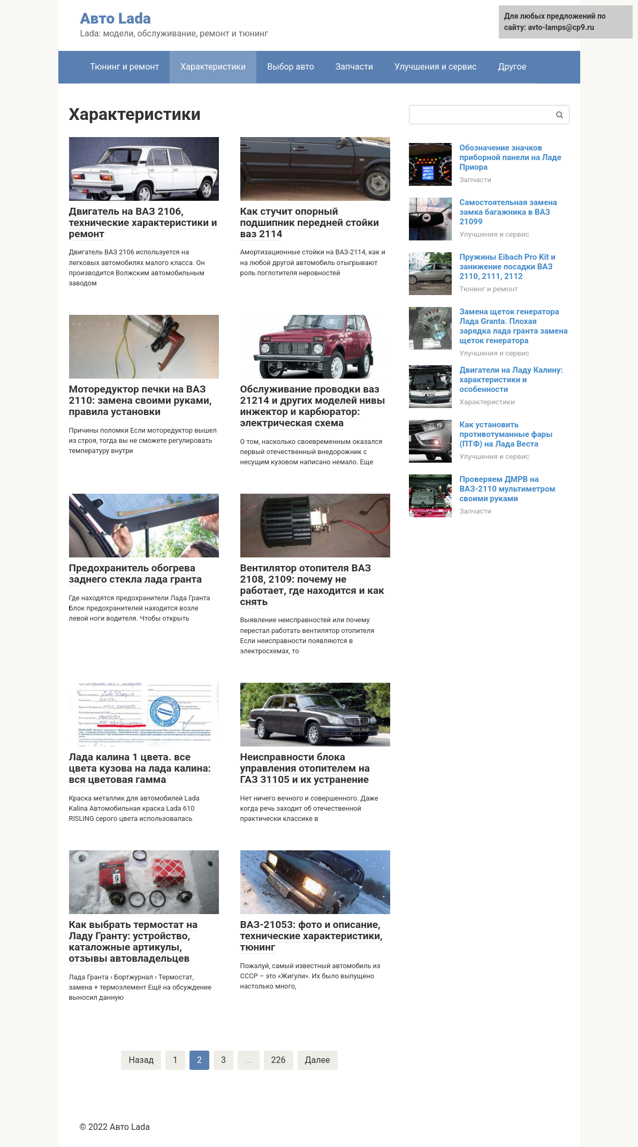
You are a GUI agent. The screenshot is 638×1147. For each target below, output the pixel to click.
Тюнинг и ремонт (125, 67)
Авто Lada (115, 18)
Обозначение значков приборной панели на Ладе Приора (510, 157)
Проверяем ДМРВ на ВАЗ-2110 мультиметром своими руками (508, 488)
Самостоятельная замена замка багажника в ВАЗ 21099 (508, 212)
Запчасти (354, 67)
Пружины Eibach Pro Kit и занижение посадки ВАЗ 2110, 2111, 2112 (508, 266)
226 (278, 1060)
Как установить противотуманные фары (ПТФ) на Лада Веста (506, 434)
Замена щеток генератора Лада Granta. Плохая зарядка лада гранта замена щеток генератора (514, 326)
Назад (141, 1060)
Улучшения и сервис (435, 67)
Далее (317, 1060)
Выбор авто (290, 67)
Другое (512, 67)
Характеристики (213, 67)
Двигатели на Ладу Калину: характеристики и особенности (511, 379)
